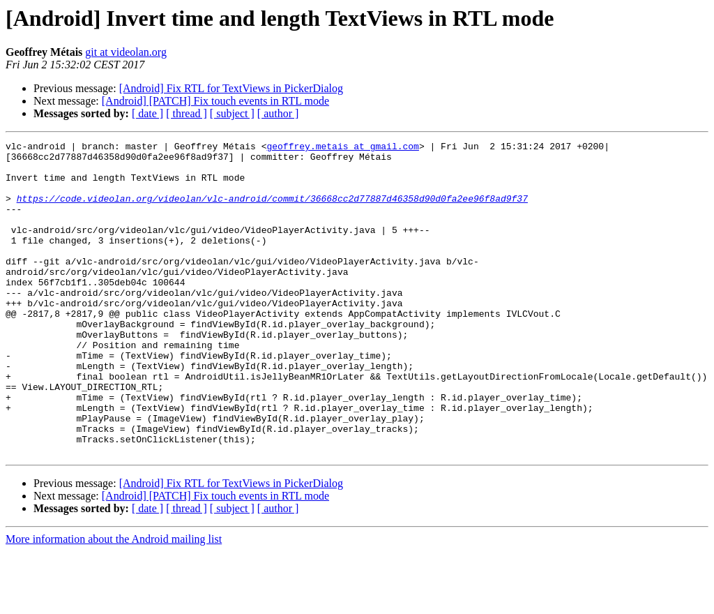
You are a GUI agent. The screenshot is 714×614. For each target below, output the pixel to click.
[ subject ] (232, 113)
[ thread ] (186, 113)
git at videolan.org (126, 52)
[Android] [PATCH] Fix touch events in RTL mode (215, 101)
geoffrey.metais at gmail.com (342, 148)
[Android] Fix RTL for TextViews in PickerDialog (231, 88)
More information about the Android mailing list (114, 602)
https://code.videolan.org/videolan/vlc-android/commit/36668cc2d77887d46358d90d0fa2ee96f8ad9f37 (272, 210)
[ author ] (278, 113)
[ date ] (147, 113)
